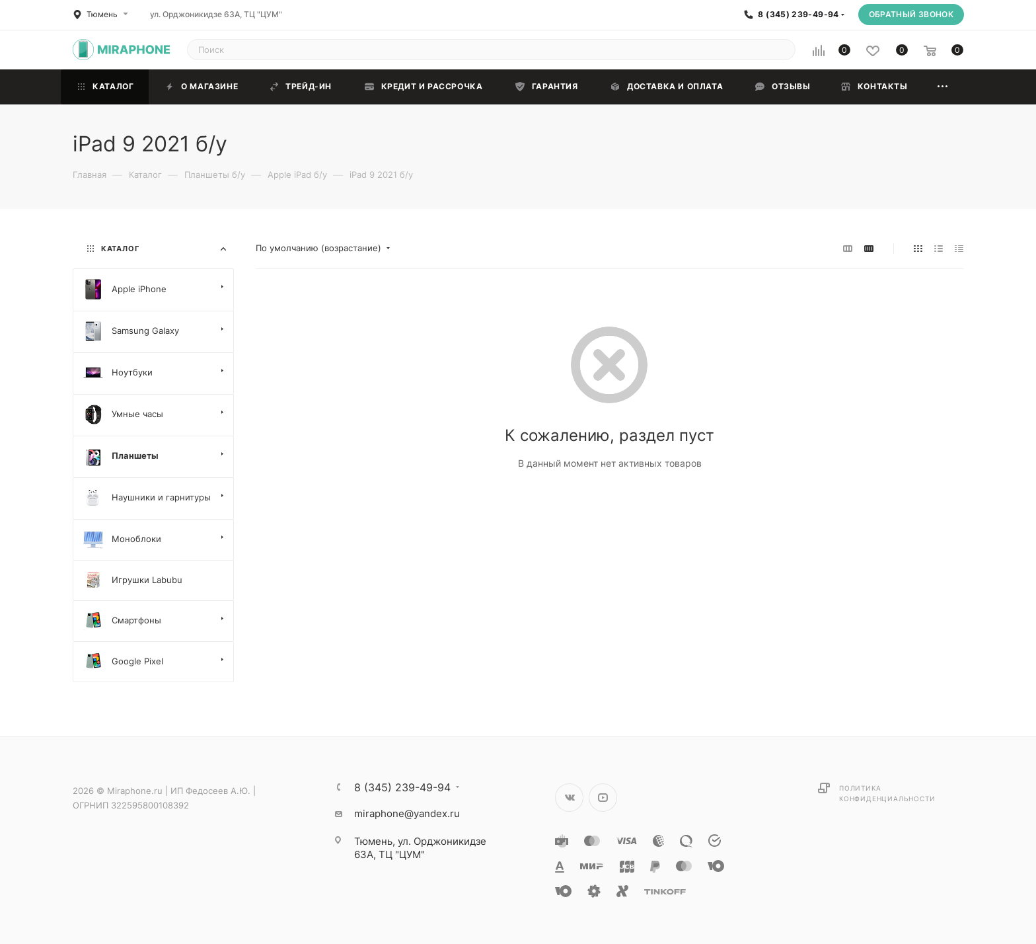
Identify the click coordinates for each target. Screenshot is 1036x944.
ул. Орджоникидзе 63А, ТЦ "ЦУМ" (216, 14)
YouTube (603, 797)
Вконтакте (569, 797)
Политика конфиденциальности (887, 793)
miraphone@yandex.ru (407, 813)
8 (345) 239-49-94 (798, 14)
